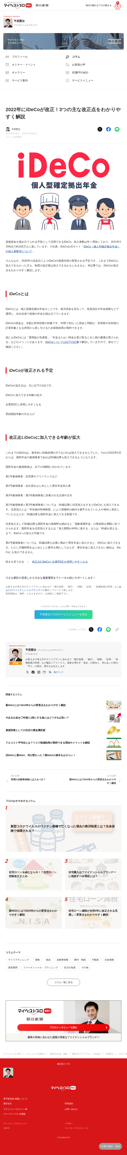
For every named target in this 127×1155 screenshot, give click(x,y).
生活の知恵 (70, 967)
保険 (37, 959)
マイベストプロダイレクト (15, 1123)
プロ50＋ (69, 1123)
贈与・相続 (80, 959)
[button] (59, 672)
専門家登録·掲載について (15, 1099)
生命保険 (109, 959)
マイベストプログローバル (76, 1128)
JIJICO (6, 1128)
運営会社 (7, 1103)
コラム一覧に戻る (63, 982)
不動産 (95, 959)
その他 (85, 967)
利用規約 (69, 1103)
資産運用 (17, 137)
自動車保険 (62, 959)
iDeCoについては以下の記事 (62, 342)
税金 (48, 959)
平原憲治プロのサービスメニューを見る (63, 614)
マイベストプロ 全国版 (14, 1114)
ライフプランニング (18, 959)
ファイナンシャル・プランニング (40, 967)
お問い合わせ (71, 1109)
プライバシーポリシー (14, 1109)
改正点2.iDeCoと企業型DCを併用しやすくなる (60, 561)
